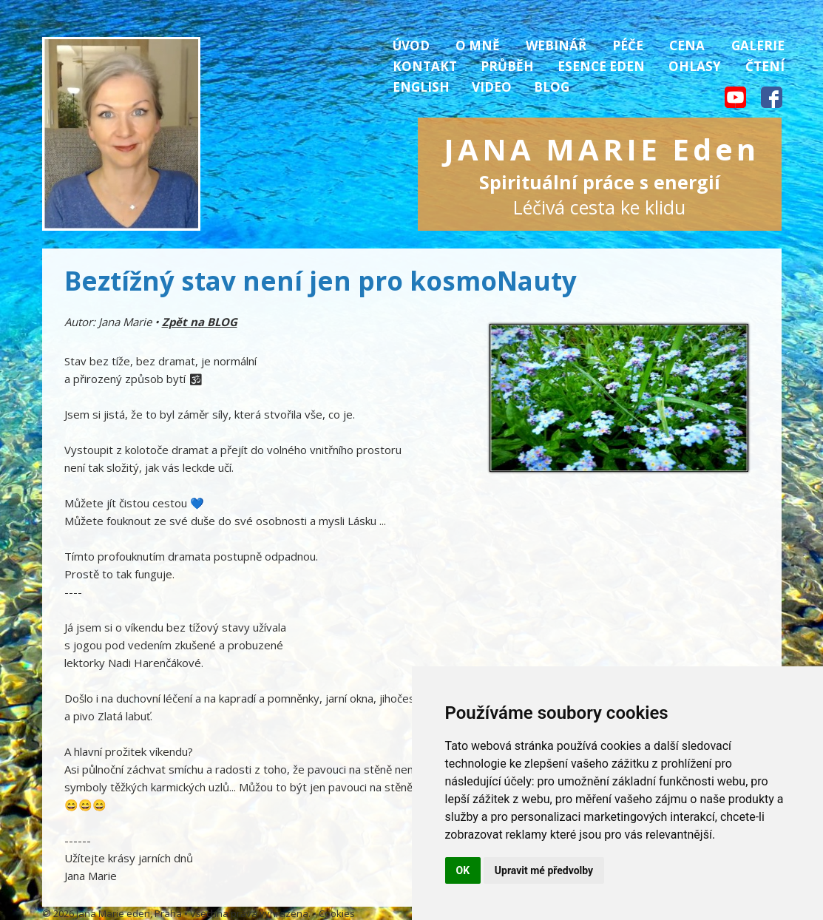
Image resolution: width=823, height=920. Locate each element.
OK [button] (463, 870)
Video (492, 86)
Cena (687, 45)
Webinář (556, 45)
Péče (627, 45)
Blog (551, 86)
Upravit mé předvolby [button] (544, 870)
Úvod (411, 45)
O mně (477, 45)
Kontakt (425, 66)
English (421, 86)
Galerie (758, 45)
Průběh (507, 66)
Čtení (765, 66)
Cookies (337, 913)
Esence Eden (601, 66)
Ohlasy (694, 66)
